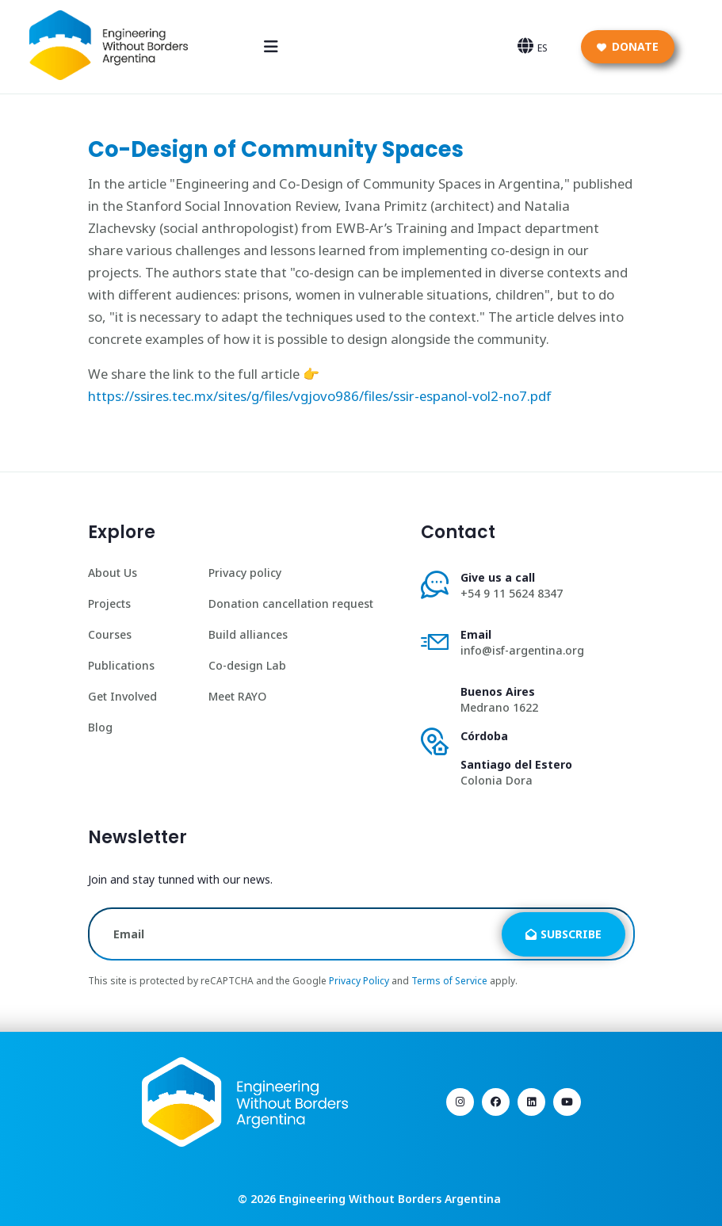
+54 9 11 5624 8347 (511, 593)
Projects (109, 603)
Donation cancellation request (290, 603)
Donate (628, 46)
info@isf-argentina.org (522, 650)
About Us (112, 572)
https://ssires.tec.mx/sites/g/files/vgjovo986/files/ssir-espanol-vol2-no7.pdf (320, 396)
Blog (100, 727)
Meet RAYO (237, 696)
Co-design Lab (247, 665)
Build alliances (248, 634)
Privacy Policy (359, 980)
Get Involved (122, 696)
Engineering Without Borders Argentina (390, 1198)
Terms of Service (449, 980)
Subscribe (563, 933)
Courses (110, 634)
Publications (121, 665)
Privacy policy (244, 572)
